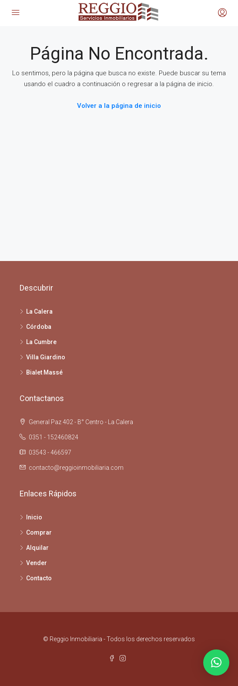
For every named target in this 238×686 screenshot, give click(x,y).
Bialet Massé (44, 372)
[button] (216, 662)
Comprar (39, 532)
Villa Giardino (45, 357)
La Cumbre (41, 341)
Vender (36, 562)
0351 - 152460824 (53, 437)
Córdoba (38, 326)
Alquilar (37, 547)
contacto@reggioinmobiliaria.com (76, 467)
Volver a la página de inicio (119, 106)
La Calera (39, 311)
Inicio (34, 517)
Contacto (39, 578)
